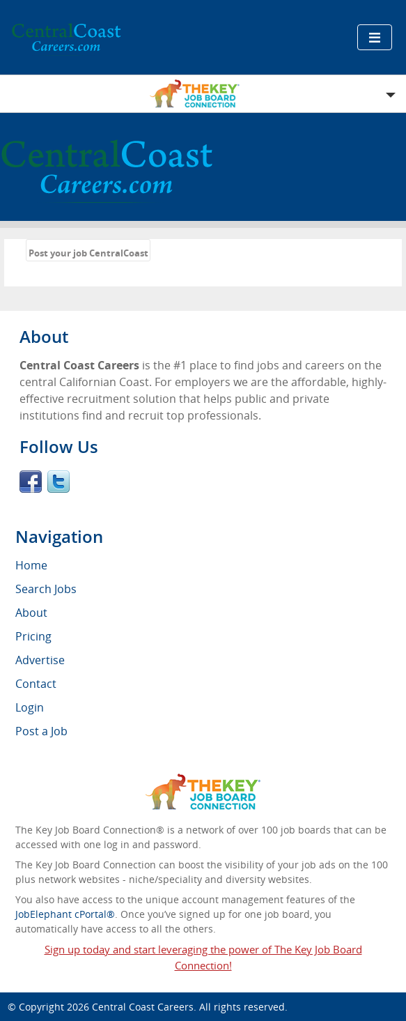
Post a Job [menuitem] (41, 731)
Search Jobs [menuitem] (46, 589)
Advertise (40, 660)
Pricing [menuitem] (33, 636)
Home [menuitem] (31, 565)
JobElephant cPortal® (65, 914)
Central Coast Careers (143, 1006)
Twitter (58, 481)
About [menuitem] (31, 612)
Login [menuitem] (29, 707)
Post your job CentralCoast (88, 253)
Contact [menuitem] (35, 683)
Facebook (30, 481)
